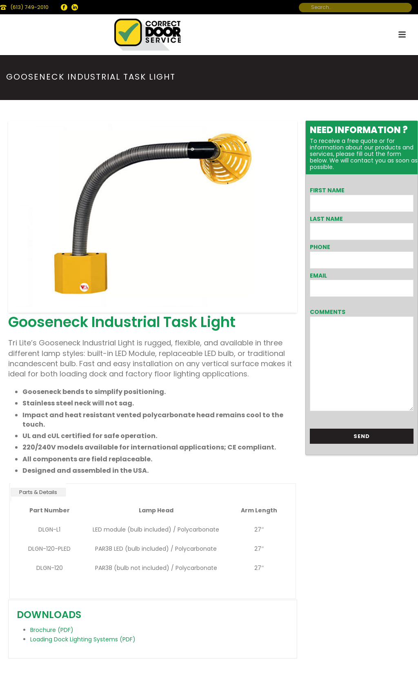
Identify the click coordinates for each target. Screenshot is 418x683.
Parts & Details (38, 492)
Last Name (326, 219)
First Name (327, 190)
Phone (320, 247)
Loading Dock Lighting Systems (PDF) (83, 639)
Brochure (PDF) (51, 630)
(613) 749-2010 (29, 7)
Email (318, 275)
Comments (327, 312)
